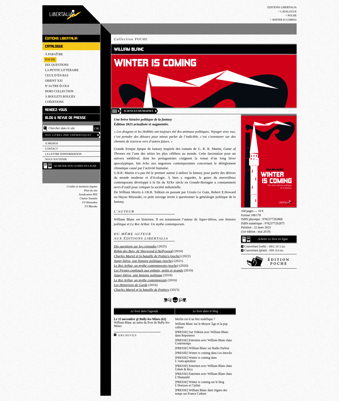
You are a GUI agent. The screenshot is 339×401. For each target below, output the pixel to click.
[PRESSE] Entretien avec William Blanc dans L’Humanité (203, 375)
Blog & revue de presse (65, 118)
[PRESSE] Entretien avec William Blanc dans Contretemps (203, 342)
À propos (51, 143)
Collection (131, 39)
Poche (292, 15)
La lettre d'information (63, 154)
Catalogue (288, 11)
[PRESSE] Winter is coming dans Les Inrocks (203, 353)
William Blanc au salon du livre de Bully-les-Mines (142, 322)
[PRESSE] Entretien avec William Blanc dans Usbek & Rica (203, 367)
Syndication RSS (88, 194)
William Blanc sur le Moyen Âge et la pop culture (201, 325)
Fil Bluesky (91, 206)
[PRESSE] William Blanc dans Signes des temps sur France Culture (201, 392)
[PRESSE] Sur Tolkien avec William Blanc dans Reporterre (202, 333)
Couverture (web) (264, 246)
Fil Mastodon (89, 202)
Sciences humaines (138, 110)
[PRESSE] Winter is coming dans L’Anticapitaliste (196, 359)
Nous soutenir (56, 159)
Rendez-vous (56, 110)
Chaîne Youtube (88, 198)
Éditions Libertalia (282, 7)
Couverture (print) (263, 250)
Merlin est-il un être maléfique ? (195, 319)
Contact (51, 148)
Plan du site (90, 190)
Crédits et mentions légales (82, 186)
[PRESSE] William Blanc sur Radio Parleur (202, 348)
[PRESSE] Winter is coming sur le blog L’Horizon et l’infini (199, 383)
